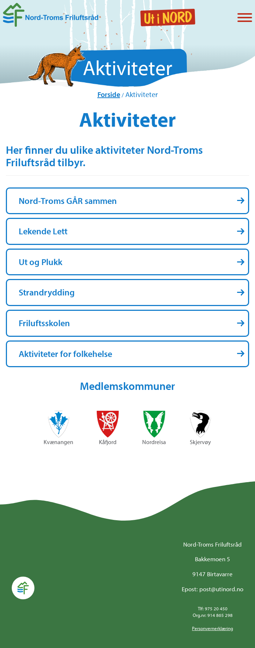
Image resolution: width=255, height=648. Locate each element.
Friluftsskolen (44, 322)
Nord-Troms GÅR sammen (68, 200)
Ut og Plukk (40, 261)
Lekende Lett (43, 231)
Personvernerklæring (212, 628)
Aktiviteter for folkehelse (65, 353)
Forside (108, 94)
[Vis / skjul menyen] (244, 18)
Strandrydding (47, 292)
